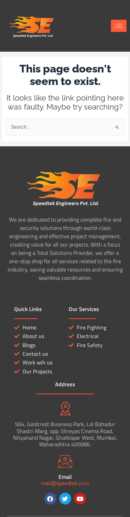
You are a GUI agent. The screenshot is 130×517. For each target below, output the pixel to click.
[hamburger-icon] (119, 26)
